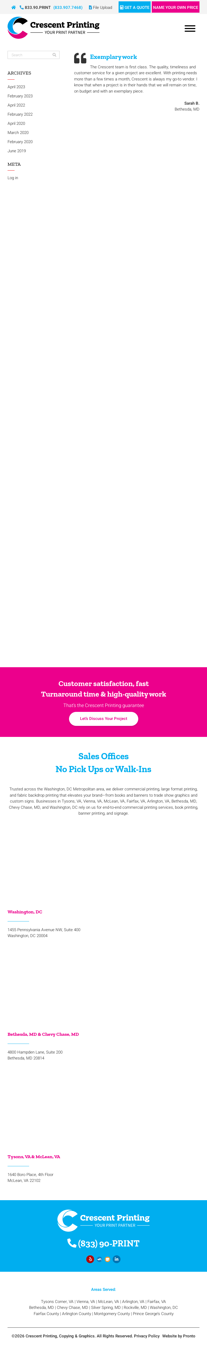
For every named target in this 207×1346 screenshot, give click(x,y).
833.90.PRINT (35, 7)
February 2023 (20, 96)
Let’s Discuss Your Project (103, 719)
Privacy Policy (147, 1336)
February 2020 (20, 142)
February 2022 (20, 114)
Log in (13, 178)
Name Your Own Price (175, 7)
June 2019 (17, 151)
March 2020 (18, 133)
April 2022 (16, 105)
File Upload (100, 7)
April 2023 (16, 87)
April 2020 (16, 123)
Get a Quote (134, 7)
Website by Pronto (178, 1336)
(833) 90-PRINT (103, 1243)
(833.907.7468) (67, 7)
